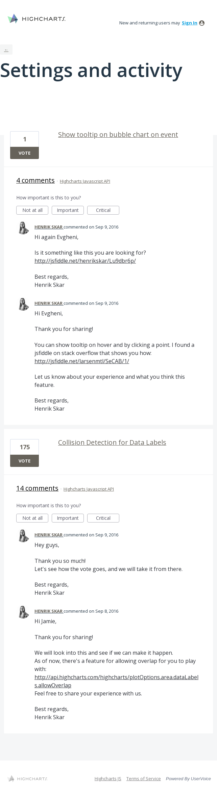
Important (70, 211)
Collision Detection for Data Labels (112, 442)
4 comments (35, 180)
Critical (107, 211)
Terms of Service (143, 778)
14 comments (37, 488)
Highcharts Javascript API (85, 181)
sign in (189, 23)
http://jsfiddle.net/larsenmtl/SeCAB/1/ (81, 361)
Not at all (35, 211)
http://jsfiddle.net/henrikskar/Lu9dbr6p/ (85, 260)
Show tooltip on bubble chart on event (118, 134)
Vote (24, 153)
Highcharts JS (108, 778)
